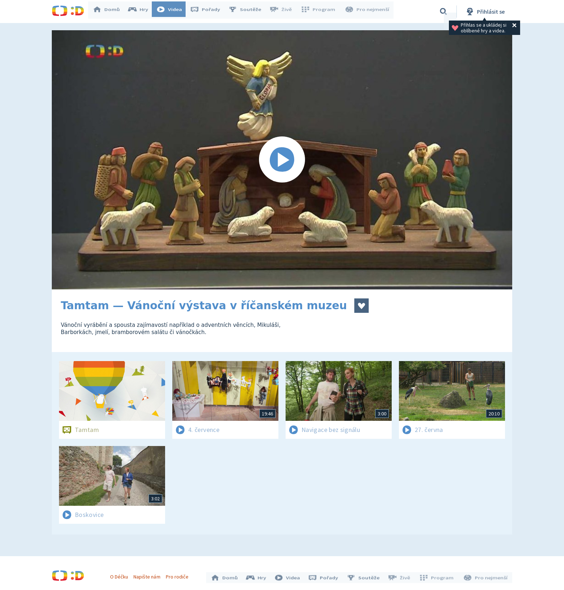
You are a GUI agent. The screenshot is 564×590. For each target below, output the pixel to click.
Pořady (208, 11)
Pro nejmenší (367, 11)
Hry (141, 11)
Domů (110, 11)
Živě (283, 11)
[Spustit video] (282, 159)
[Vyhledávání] (443, 11)
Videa (172, 11)
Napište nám (148, 575)
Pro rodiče (179, 575)
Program (320, 11)
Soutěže (248, 11)
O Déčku (121, 575)
